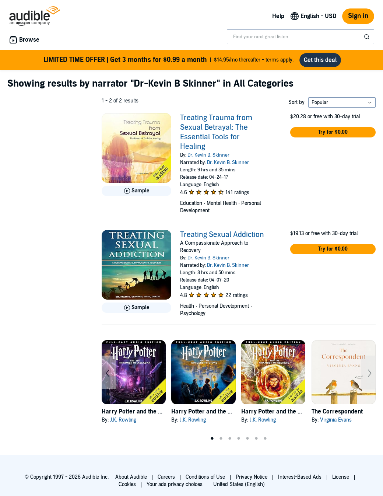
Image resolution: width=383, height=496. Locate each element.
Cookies (127, 484)
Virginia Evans (336, 420)
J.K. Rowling (123, 420)
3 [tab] (229, 438)
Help (278, 16)
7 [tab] (265, 438)
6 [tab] (256, 438)
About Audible (131, 477)
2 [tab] (221, 438)
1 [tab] (212, 438)
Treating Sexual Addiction (222, 234)
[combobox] (300, 36)
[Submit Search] (367, 36)
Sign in (358, 16)
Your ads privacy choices (175, 484)
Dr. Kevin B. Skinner (208, 155)
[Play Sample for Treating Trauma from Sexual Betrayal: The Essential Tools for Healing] (136, 191)
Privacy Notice (251, 477)
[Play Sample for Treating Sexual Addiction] (136, 308)
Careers (166, 477)
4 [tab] (238, 438)
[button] (333, 132)
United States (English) (239, 484)
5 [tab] (247, 438)
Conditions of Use (205, 477)
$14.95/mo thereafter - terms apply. (168, 60)
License (340, 477)
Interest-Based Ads (299, 477)
